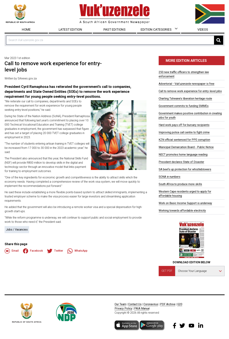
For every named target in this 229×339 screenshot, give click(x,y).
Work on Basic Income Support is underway (185, 203)
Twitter (55, 251)
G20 (179, 304)
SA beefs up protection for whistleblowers (185, 169)
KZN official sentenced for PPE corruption (184, 139)
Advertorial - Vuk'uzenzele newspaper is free (186, 83)
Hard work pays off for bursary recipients (184, 125)
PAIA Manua (141, 308)
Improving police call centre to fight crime (184, 132)
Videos (202, 29)
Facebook (33, 251)
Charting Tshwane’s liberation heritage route (185, 98)
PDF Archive (167, 304)
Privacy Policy (123, 308)
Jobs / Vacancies (17, 229)
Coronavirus (150, 304)
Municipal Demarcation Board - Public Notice (186, 147)
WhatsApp (77, 251)
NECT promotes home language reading (183, 154)
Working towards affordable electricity (182, 210)
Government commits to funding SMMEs (184, 106)
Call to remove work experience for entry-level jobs (190, 91)
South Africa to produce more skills (180, 184)
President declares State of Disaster (181, 162)
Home (26, 29)
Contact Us (135, 304)
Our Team (120, 304)
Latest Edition (70, 29)
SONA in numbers (169, 176)
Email (12, 251)
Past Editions (114, 29)
